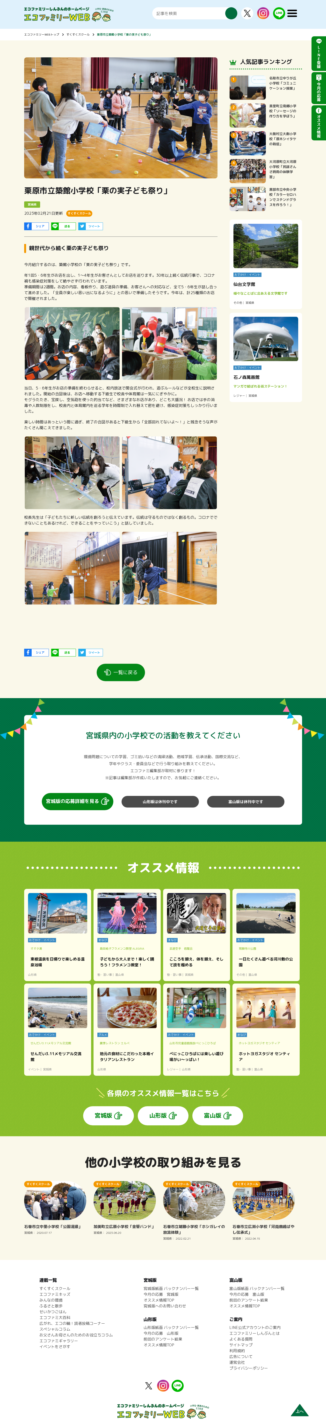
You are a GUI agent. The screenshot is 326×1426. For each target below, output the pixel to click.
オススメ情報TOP (159, 1300)
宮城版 (103, 1115)
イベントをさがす (54, 1346)
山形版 (158, 1115)
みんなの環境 (51, 1300)
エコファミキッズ (54, 1294)
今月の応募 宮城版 (161, 1294)
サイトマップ (241, 1345)
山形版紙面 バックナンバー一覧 (171, 1327)
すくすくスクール (78, 34)
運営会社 (237, 1362)
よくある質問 (241, 1339)
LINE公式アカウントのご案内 (255, 1327)
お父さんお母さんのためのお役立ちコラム (76, 1335)
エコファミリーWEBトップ (41, 34)
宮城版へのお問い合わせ (165, 1306)
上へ (300, 1411)
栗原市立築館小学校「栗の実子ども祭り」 (124, 34)
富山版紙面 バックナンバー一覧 (256, 1288)
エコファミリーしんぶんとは (254, 1333)
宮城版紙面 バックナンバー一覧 (171, 1288)
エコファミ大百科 (54, 1317)
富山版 (212, 1115)
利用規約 (237, 1350)
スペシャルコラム (54, 1329)
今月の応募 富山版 (246, 1294)
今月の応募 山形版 (161, 1333)
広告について (241, 1356)
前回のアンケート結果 (163, 1339)
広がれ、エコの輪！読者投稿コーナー (72, 1323)
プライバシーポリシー (248, 1368)
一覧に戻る (125, 672)
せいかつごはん (52, 1311)
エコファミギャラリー (58, 1340)
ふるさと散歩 (51, 1306)
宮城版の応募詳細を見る (72, 801)
